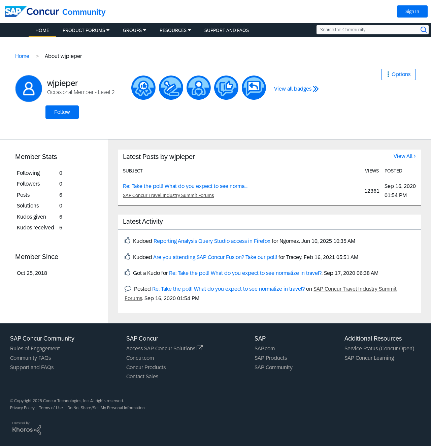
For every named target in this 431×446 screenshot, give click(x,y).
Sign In (412, 11)
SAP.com (265, 348)
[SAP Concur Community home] (32, 11)
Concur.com (140, 358)
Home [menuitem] (42, 30)
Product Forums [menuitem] (84, 30)
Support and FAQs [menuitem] (226, 30)
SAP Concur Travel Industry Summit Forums (168, 195)
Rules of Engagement (35, 348)
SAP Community (274, 367)
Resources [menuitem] (173, 30)
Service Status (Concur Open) (379, 348)
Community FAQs (30, 358)
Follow (62, 112)
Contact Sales (142, 376)
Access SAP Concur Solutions (164, 348)
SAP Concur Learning (369, 358)
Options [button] (401, 74)
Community (84, 12)
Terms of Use (51, 408)
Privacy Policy (22, 408)
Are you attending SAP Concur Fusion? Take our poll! (215, 257)
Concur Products (146, 367)
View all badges (292, 89)
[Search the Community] (373, 29)
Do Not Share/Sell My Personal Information (106, 408)
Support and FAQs (32, 367)
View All (403, 156)
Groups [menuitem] (132, 30)
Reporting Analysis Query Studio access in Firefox (212, 241)
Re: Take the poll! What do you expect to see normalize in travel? (245, 273)
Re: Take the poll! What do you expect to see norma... (185, 186)
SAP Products (271, 358)
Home (22, 56)
